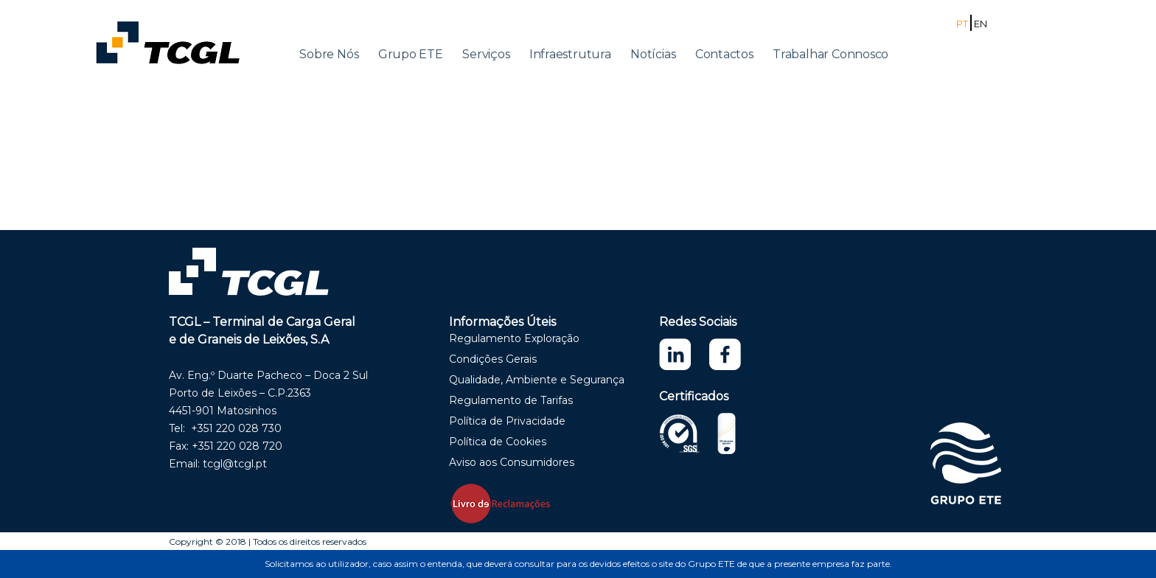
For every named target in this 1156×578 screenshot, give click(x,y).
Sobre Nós (328, 54)
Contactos (724, 54)
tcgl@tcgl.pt (235, 463)
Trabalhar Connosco (830, 54)
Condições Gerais (493, 359)
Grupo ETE (410, 54)
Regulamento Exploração (514, 338)
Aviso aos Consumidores (511, 462)
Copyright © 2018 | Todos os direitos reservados (267, 541)
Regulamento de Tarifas (511, 400)
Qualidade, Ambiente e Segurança (536, 379)
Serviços (485, 54)
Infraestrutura (570, 54)
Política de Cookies (497, 441)
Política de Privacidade (507, 421)
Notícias (652, 54)
